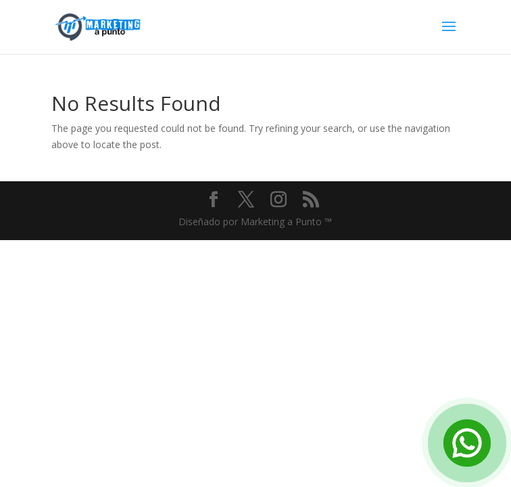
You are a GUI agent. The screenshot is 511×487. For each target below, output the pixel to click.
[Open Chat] (467, 443)
